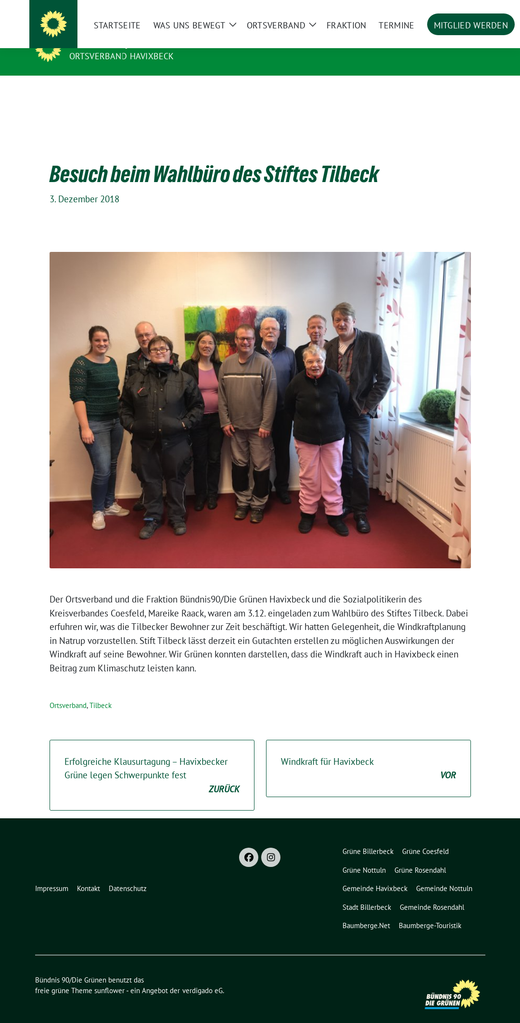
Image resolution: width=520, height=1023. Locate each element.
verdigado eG (202, 975)
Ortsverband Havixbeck (121, 56)
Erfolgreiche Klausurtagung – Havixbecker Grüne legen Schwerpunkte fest (152, 761)
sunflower (109, 975)
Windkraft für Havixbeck (368, 754)
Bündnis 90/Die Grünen (128, 42)
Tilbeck (100, 690)
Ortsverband (68, 690)
